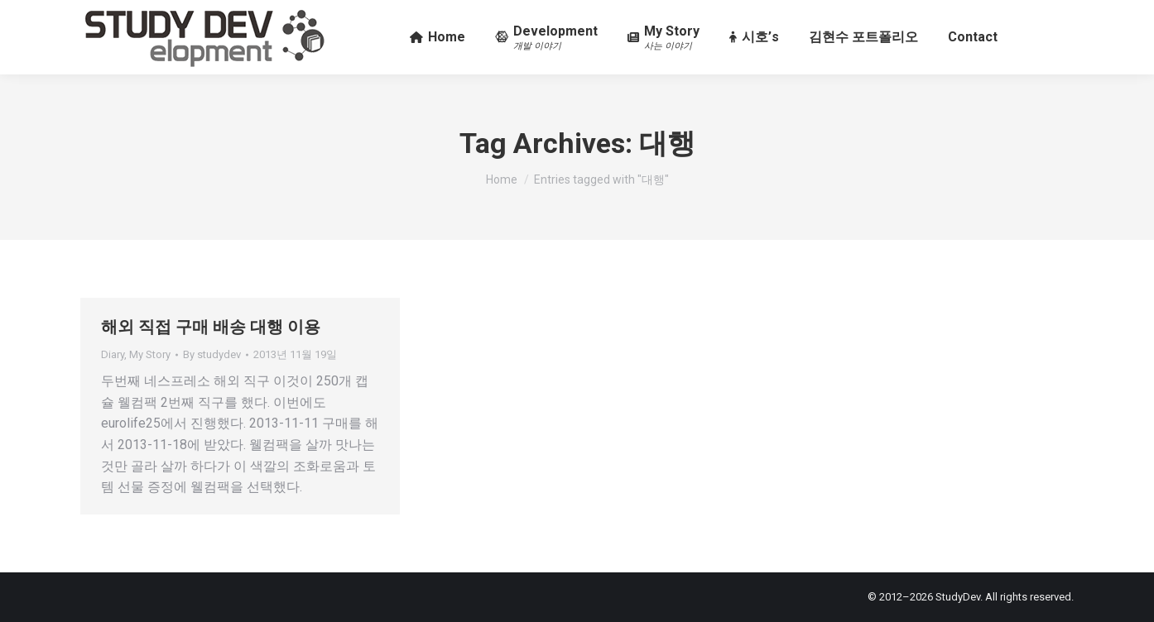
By (212, 354)
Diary (112, 354)
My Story (150, 354)
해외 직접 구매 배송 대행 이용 (210, 327)
